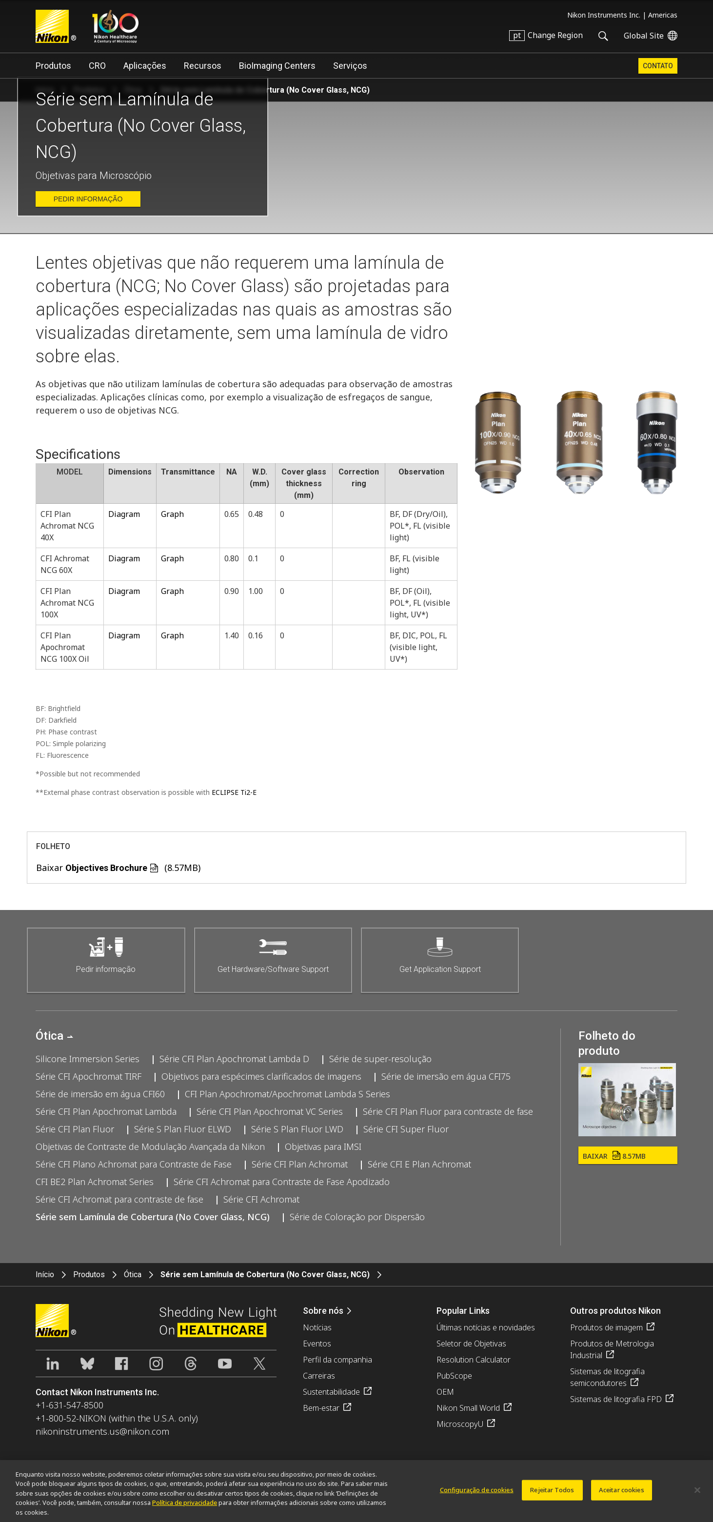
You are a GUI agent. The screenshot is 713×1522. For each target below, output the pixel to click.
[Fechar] (697, 1494)
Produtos (53, 65)
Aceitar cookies (621, 1493)
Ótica (49, 1036)
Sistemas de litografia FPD (616, 1399)
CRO (97, 65)
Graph (172, 514)
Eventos (317, 1343)
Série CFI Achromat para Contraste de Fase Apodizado (282, 1181)
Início (45, 1274)
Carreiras (319, 1375)
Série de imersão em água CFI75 (446, 1076)
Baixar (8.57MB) (118, 867)
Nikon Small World (468, 1408)
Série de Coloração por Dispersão (357, 1217)
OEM (445, 1391)
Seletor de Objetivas (471, 1343)
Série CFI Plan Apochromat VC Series (270, 1111)
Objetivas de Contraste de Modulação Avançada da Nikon (150, 1146)
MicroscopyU (459, 1424)
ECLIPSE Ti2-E (234, 792)
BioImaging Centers (277, 65)
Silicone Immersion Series (87, 1059)
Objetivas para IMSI (323, 1146)
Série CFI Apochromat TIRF (88, 1076)
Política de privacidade (184, 1506)
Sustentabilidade (331, 1391)
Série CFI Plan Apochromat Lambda (106, 1111)
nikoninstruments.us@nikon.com (102, 1431)
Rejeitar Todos (552, 1493)
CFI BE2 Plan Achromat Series (95, 1181)
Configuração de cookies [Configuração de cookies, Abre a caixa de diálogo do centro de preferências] (477, 1493)
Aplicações (144, 65)
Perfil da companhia (337, 1359)
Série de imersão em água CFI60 (100, 1094)
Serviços (350, 65)
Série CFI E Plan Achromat (419, 1164)
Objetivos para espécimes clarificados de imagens (261, 1076)
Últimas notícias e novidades (485, 1327)
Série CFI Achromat (261, 1199)
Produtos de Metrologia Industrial (612, 1349)
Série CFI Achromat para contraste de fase (119, 1199)
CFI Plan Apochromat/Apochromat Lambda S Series (287, 1094)
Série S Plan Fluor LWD (297, 1129)
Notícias (317, 1327)
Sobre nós (323, 1310)
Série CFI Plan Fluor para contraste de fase (448, 1111)
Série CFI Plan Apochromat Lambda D (234, 1059)
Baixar (614, 1156)
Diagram (124, 514)
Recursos (202, 65)
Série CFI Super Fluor (406, 1129)
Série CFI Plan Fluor (75, 1129)
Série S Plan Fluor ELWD (182, 1129)
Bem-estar (321, 1408)
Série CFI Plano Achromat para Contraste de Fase (134, 1164)
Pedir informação (88, 199)
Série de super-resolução (380, 1059)
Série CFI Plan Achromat (300, 1164)
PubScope (454, 1375)
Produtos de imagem (606, 1327)
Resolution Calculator (473, 1359)
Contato (658, 66)
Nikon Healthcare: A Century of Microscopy (115, 26)
